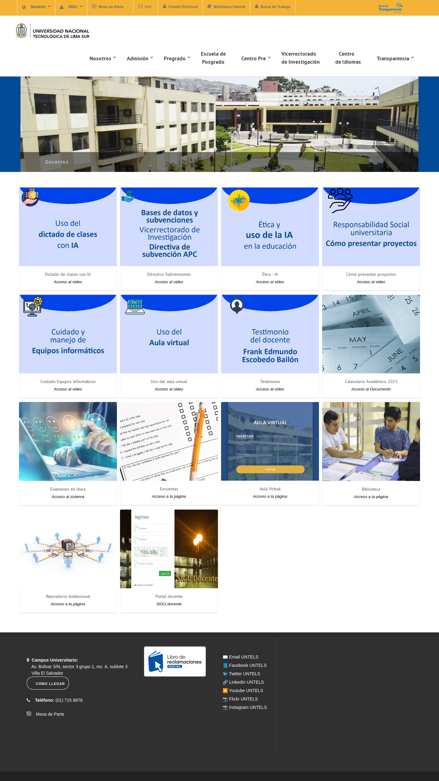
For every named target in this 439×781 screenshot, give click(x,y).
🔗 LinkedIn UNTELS (243, 682)
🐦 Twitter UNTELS (241, 673)
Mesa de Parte (48, 714)
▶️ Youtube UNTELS (243, 690)
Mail (148, 7)
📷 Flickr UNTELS (240, 698)
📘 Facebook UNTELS (245, 665)
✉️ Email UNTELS (240, 656)
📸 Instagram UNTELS (245, 707)
